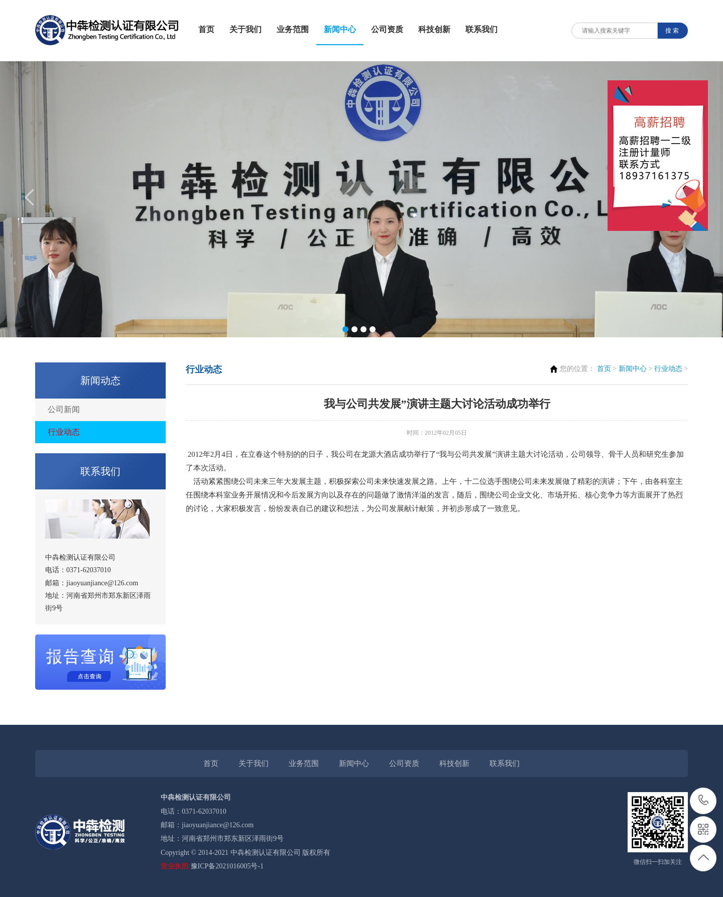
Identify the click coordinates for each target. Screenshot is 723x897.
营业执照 (175, 866)
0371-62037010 (703, 801)
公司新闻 (64, 409)
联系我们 (481, 29)
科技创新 (434, 29)
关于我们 (245, 29)
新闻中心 (340, 29)
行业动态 (64, 432)
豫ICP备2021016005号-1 (227, 866)
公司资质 (387, 29)
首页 (206, 29)
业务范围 (293, 29)
